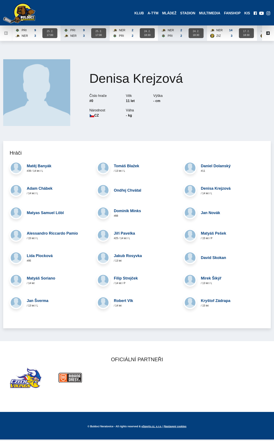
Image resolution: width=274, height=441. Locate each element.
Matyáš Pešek (213, 234)
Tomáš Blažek (126, 167)
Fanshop (231, 14)
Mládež (166, 14)
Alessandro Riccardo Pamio (52, 234)
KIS (246, 14)
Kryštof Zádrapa (215, 302)
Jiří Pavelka (124, 234)
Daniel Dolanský (216, 167)
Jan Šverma (37, 302)
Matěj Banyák (39, 167)
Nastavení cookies (175, 427)
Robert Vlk (123, 302)
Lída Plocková (40, 257)
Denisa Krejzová (216, 190)
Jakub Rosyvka (128, 257)
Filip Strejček (126, 279)
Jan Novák (210, 214)
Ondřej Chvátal (127, 191)
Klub (135, 14)
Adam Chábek (39, 190)
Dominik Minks (127, 212)
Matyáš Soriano (41, 279)
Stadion (185, 14)
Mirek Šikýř (211, 279)
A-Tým (149, 14)
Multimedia (207, 14)
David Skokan (213, 259)
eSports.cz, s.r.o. (151, 427)
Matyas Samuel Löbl (45, 214)
